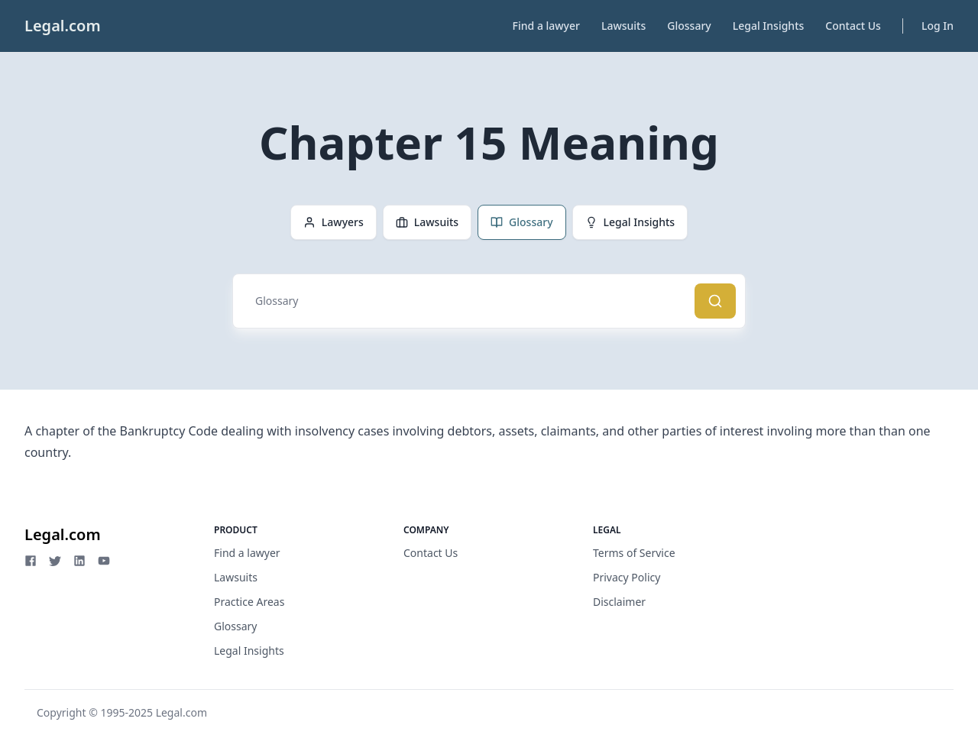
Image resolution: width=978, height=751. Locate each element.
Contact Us (853, 25)
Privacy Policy (626, 577)
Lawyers (333, 222)
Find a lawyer (546, 25)
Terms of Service (634, 552)
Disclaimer (619, 601)
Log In (937, 25)
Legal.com (62, 25)
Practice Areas (249, 601)
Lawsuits (623, 25)
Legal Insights (769, 25)
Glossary (689, 25)
